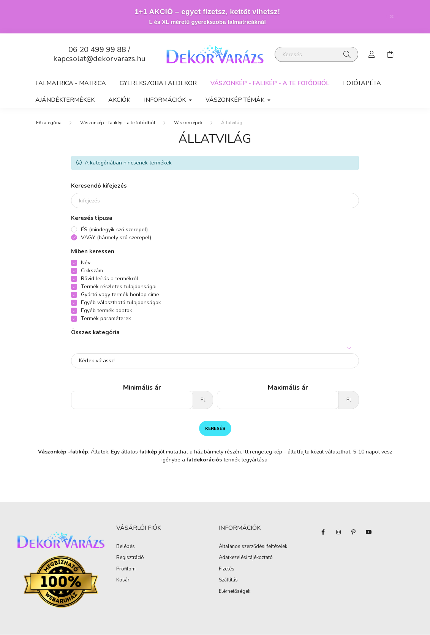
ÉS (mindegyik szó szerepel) (114, 230)
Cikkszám (92, 271)
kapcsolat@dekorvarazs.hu (99, 59)
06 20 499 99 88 (97, 49)
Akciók (119, 100)
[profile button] (371, 54)
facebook (323, 532)
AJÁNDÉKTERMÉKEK (65, 100)
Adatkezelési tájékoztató (246, 558)
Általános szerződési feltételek (253, 547)
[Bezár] (392, 16)
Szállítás (228, 581)
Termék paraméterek (106, 318)
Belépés (125, 547)
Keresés (215, 429)
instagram (338, 532)
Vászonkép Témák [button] (236, 100)
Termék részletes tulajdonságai (119, 287)
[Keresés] (316, 54)
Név (85, 263)
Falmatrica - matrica (70, 83)
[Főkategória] (49, 123)
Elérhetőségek (234, 592)
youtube (368, 532)
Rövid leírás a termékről (109, 279)
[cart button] (390, 54)
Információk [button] (165, 100)
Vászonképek (188, 123)
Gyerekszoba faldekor (158, 83)
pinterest (353, 532)
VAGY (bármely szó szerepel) (116, 238)
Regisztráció (130, 558)
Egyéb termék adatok (106, 310)
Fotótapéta (362, 83)
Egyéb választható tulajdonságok (121, 302)
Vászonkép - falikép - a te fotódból (269, 83)
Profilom (126, 570)
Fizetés (226, 570)
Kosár (123, 581)
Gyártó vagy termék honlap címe (120, 295)
